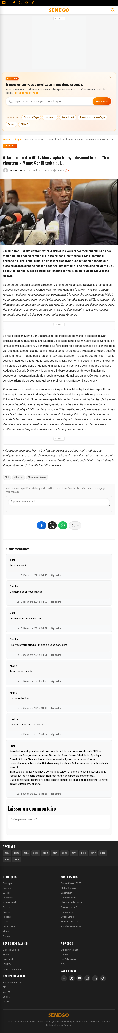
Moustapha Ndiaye (37, 477)
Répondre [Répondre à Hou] (55, 793)
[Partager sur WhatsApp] (62, 525)
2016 (102, 853)
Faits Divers (9, 926)
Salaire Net (66, 892)
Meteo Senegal (68, 888)
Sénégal (10, 146)
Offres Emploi (68, 916)
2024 (26, 853)
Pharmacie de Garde (71, 902)
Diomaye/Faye (31, 117)
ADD (7, 477)
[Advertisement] (59, 43)
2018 (83, 853)
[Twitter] (20, 2)
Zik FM (6, 992)
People (6, 907)
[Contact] (4, 2)
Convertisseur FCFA (71, 883)
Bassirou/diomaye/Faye (92, 117)
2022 (45, 853)
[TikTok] (103, 978)
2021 (54, 853)
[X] (72, 978)
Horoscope (67, 912)
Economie (8, 897)
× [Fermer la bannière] (110, 77)
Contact (65, 954)
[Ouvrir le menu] (5, 10)
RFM (5, 987)
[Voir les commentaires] (75, 525)
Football (7, 916)
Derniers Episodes (12, 949)
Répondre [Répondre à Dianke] (55, 601)
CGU (63, 964)
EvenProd (8, 959)
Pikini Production (12, 969)
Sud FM (7, 997)
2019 (74, 853)
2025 (16, 853)
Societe (7, 888)
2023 (35, 853)
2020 (64, 853)
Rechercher (101, 101)
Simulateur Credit (70, 921)
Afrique (6, 936)
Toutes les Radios (12, 982)
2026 (6, 853)
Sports (6, 912)
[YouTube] (26, 2)
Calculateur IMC (69, 907)
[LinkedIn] (95, 978)
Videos (6, 931)
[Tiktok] (32, 2)
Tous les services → (71, 926)
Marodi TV (8, 954)
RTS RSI (7, 1001)
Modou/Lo (50, 117)
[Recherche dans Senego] (59, 101)
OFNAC (24, 124)
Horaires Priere (68, 897)
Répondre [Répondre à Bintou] (55, 734)
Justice (6, 892)
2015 (6, 859)
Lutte (5, 921)
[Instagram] (87, 978)
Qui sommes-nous (70, 949)
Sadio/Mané (68, 117)
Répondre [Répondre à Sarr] (55, 575)
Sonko (11, 124)
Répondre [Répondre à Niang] (55, 681)
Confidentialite (68, 959)
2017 (93, 853)
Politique (7, 883)
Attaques (18, 477)
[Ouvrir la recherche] (112, 10)
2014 (16, 859)
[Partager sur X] (52, 525)
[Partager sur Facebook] (41, 525)
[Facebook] (14, 2)
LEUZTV (7, 964)
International (9, 902)
